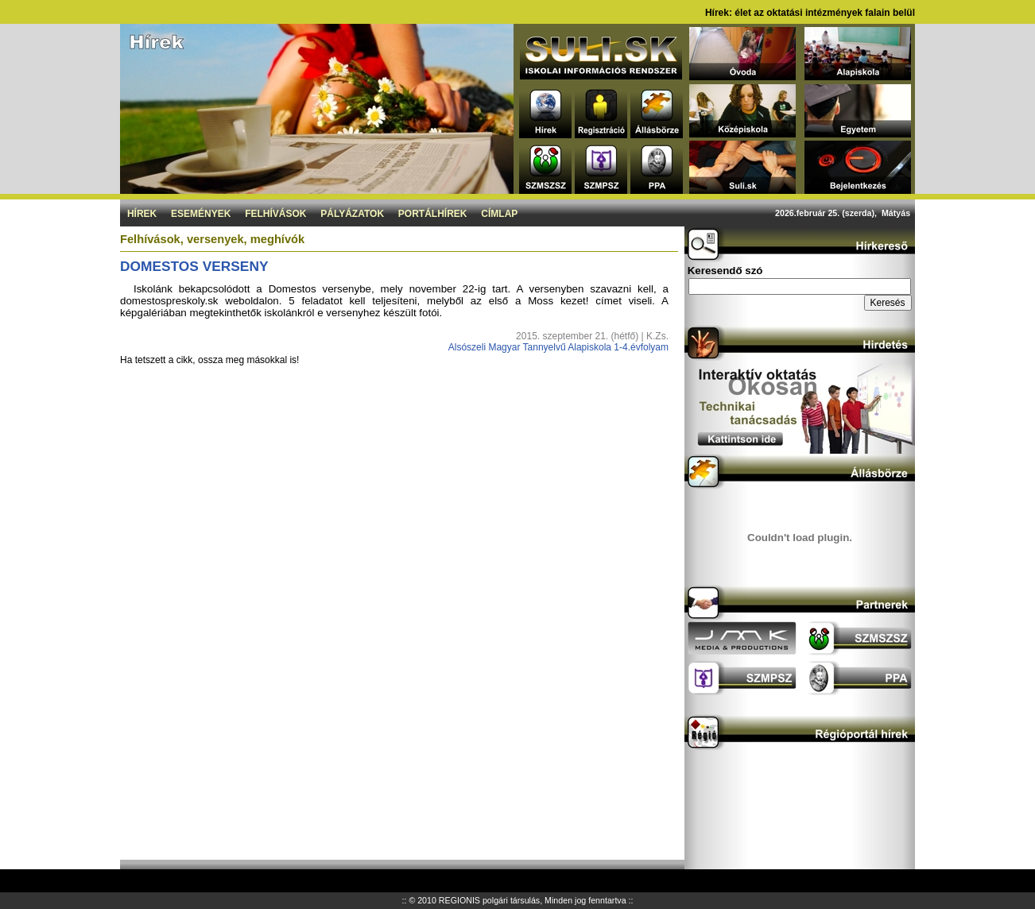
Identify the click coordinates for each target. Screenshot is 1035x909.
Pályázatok (352, 213)
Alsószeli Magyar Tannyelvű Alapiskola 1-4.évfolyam (558, 347)
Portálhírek (432, 213)
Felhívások (275, 213)
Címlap (499, 213)
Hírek (142, 213)
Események (201, 213)
